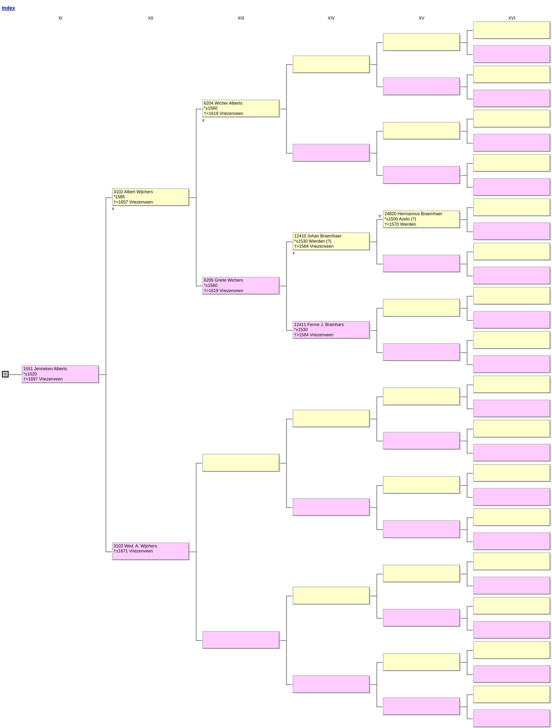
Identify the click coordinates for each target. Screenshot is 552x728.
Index (8, 8)
